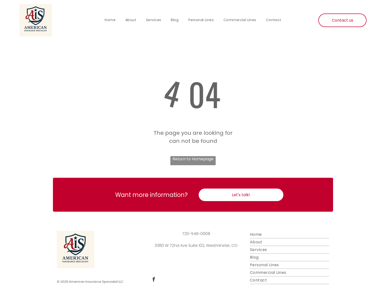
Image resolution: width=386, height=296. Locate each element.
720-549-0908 (196, 234)
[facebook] (153, 280)
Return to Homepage (193, 159)
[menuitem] (110, 20)
